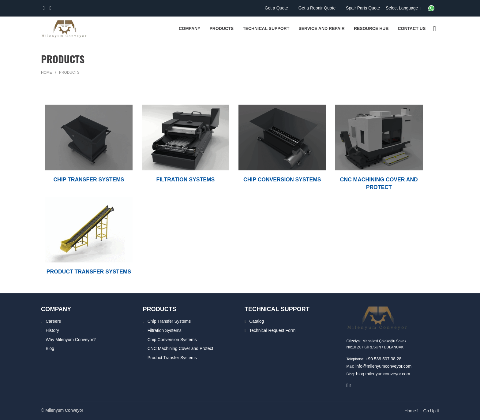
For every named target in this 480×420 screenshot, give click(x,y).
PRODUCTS (160, 309)
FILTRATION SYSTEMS (185, 180)
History (52, 330)
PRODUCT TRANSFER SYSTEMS (88, 272)
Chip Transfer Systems (169, 321)
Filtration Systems (165, 330)
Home (46, 72)
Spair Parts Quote (363, 8)
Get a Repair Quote (317, 8)
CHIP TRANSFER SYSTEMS (89, 180)
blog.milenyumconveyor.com (383, 373)
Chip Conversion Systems (172, 339)
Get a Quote (277, 8)
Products (69, 72)
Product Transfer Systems (172, 357)
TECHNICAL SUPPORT (278, 309)
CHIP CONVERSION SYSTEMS (282, 180)
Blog (50, 348)
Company (56, 309)
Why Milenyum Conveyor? (71, 339)
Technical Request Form (272, 330)
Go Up (431, 410)
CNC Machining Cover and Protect (180, 348)
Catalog (256, 321)
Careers (53, 321)
